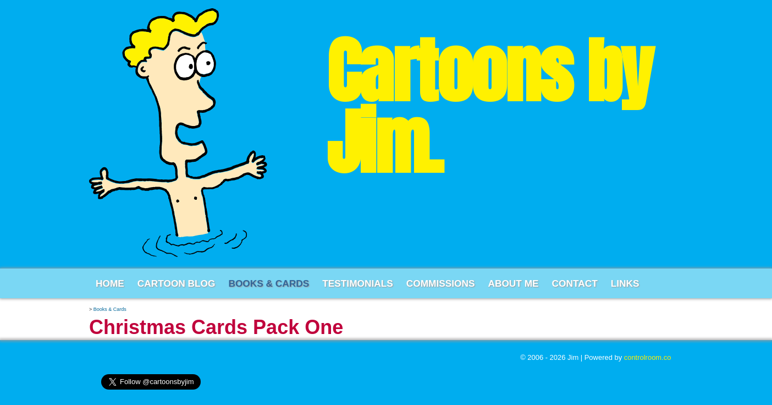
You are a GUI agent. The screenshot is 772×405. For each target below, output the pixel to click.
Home (110, 283)
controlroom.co (647, 357)
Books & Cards (268, 283)
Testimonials (357, 283)
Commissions (440, 283)
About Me (513, 283)
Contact (575, 283)
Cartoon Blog (176, 283)
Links (625, 283)
